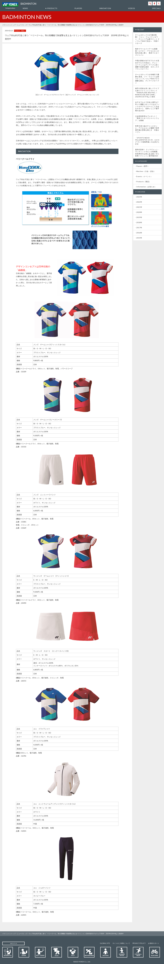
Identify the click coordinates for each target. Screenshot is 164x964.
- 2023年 (138, 197)
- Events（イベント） (143, 176)
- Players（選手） (142, 166)
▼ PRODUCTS (51, 8)
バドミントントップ (9, 25)
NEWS (25, 8)
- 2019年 (138, 217)
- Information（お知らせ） (145, 187)
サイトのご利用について (121, 943)
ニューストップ (22, 25)
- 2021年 (138, 207)
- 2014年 (138, 238)
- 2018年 (138, 222)
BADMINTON (28, 3)
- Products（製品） (143, 182)
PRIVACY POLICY (139, 943)
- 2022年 (138, 202)
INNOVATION (105, 8)
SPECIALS (156, 8)
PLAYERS (78, 8)
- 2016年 (138, 233)
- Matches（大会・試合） (145, 171)
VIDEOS (131, 8)
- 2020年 (138, 212)
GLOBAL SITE (105, 943)
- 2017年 (138, 228)
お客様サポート (153, 943)
